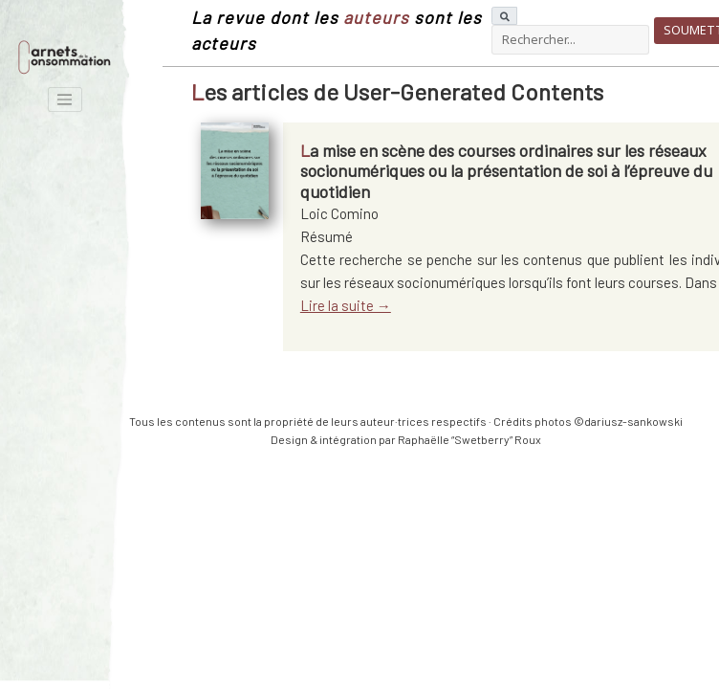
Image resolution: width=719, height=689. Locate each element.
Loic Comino (339, 213)
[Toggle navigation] (65, 99)
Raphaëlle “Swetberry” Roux (469, 439)
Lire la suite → (345, 305)
